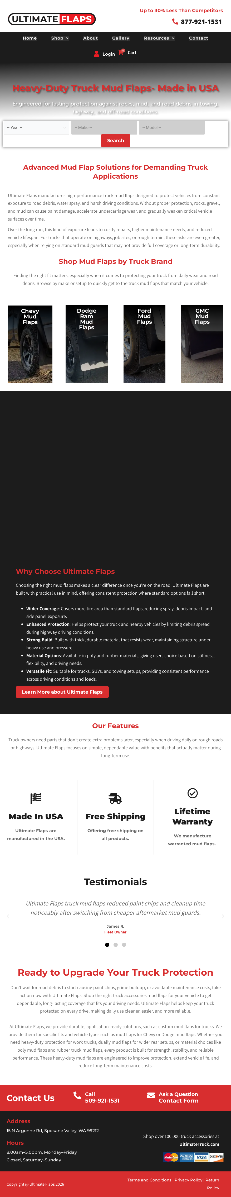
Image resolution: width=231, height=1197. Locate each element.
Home (31, 38)
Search (115, 140)
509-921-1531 (102, 1100)
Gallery (121, 38)
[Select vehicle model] (172, 127)
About (90, 38)
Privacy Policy (188, 1179)
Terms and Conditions (149, 1179)
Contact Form (179, 1100)
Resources (159, 38)
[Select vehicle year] (36, 127)
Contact (197, 38)
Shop (61, 38)
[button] (8, 916)
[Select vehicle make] (104, 127)
